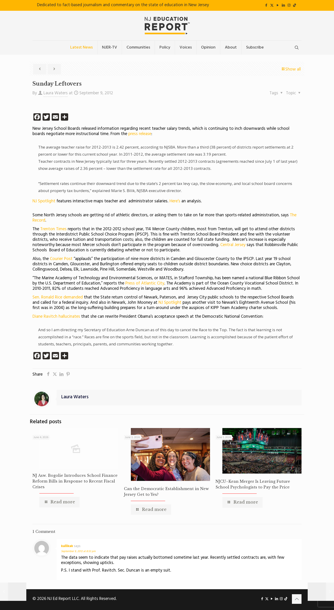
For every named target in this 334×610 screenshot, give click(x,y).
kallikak (67, 546)
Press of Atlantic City (144, 283)
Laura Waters (55, 93)
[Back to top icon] (297, 599)
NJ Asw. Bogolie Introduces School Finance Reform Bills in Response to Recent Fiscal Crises (75, 481)
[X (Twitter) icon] (272, 5)
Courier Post (62, 258)
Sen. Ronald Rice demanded (57, 297)
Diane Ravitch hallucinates (56, 316)
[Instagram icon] (289, 5)
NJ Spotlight (43, 201)
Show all (291, 69)
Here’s (174, 201)
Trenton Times (53, 229)
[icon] (294, 5)
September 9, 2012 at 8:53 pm (78, 551)
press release (139, 133)
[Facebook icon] (266, 5)
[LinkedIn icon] (283, 5)
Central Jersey (232, 244)
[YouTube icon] (277, 5)
